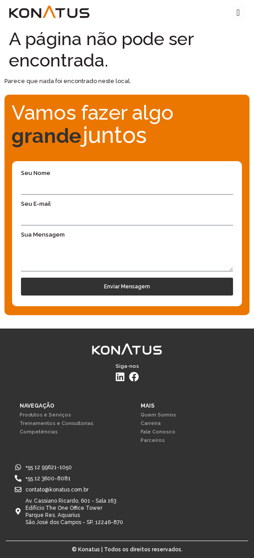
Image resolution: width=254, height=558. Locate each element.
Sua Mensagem (43, 235)
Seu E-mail (36, 204)
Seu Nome (35, 173)
